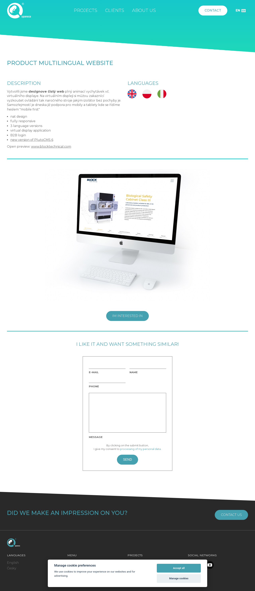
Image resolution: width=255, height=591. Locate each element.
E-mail (94, 372)
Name (133, 372)
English (13, 563)
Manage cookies (178, 578)
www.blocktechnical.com (51, 146)
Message (96, 437)
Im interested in (127, 316)
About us (144, 10)
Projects (85, 10)
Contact (213, 10)
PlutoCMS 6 (43, 140)
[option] (127, 235)
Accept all (178, 568)
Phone (94, 386)
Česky (11, 568)
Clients (114, 10)
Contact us (231, 515)
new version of (22, 140)
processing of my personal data (140, 449)
